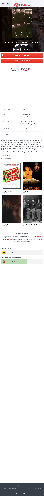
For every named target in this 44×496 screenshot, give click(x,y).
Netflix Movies (20, 493)
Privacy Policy (22, 490)
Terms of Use (38, 488)
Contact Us (29, 488)
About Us (21, 488)
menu (3, 4)
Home (4, 488)
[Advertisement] (22, 92)
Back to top (23, 485)
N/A (27, 128)
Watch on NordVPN (23, 61)
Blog (9, 488)
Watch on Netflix (22, 55)
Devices (14, 488)
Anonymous (6, 155)
